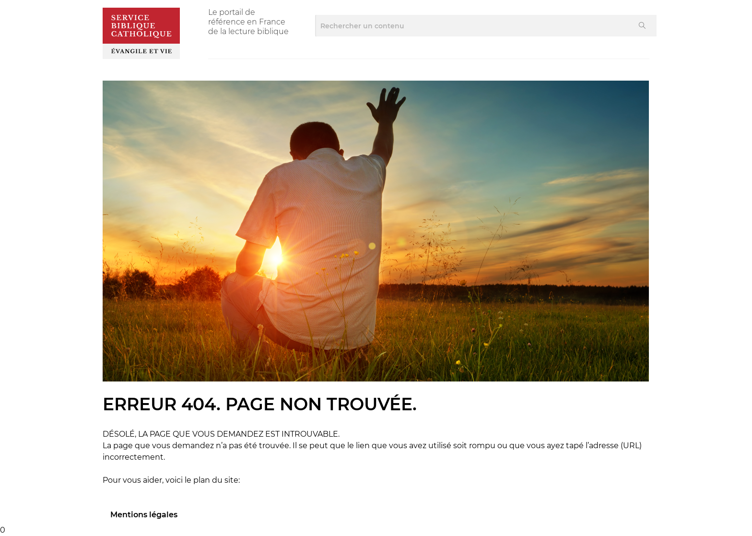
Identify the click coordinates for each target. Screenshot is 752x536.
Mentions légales (143, 514)
